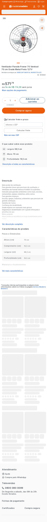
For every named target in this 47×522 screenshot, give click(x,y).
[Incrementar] (15, 101)
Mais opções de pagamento (14, 90)
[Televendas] (31, 1)
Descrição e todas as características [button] (19, 164)
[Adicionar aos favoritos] (42, 20)
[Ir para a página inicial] (18, 6)
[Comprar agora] (23, 111)
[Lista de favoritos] (38, 6)
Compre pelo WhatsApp (15, 477)
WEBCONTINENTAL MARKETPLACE (29, 72)
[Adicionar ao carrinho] (32, 100)
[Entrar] (34, 6)
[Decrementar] (5, 101)
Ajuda (7, 474)
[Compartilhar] (42, 28)
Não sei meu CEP (11, 135)
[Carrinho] (43, 6)
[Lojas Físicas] (41, 1)
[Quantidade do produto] (10, 100)
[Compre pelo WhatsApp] (18, 1)
